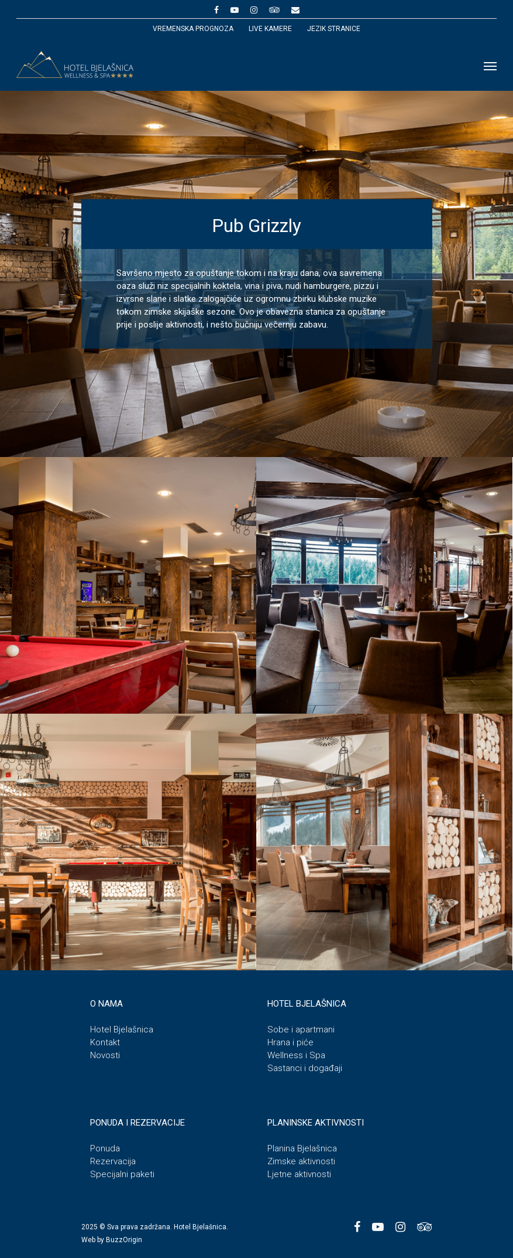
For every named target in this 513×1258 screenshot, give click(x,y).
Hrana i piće (290, 1042)
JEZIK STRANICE (333, 29)
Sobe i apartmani (301, 1029)
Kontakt (105, 1042)
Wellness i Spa (296, 1055)
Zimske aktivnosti (301, 1161)
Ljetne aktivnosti (299, 1174)
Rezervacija (113, 1161)
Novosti (105, 1055)
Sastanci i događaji (304, 1068)
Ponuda (105, 1148)
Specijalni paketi (122, 1174)
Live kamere (270, 29)
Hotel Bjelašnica (121, 1029)
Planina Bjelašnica (302, 1148)
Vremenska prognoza (193, 29)
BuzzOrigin (124, 1240)
